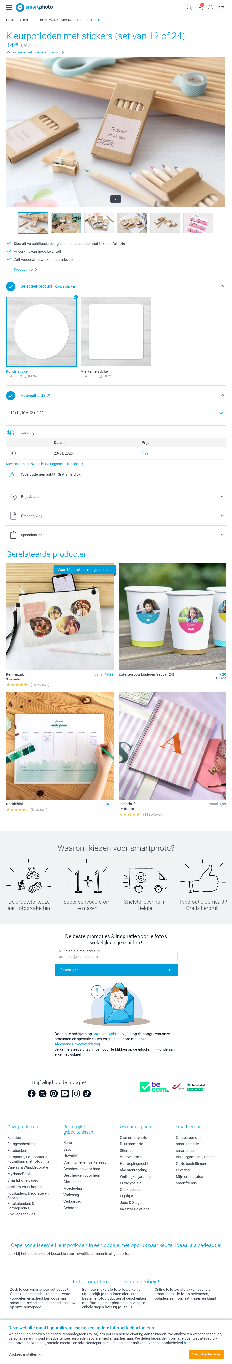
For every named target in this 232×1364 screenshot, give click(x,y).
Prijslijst (126, 1196)
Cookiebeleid (130, 1189)
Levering (183, 1170)
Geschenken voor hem (81, 1175)
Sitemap (126, 1150)
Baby (67, 1149)
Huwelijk (70, 1156)
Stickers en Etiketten (24, 1187)
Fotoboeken (17, 1150)
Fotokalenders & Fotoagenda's (20, 1205)
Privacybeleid (130, 1183)
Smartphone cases (22, 1180)
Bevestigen (69, 970)
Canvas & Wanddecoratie (27, 1167)
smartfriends (186, 1183)
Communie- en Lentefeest (84, 1162)
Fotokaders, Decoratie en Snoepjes (28, 1195)
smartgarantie (187, 1144)
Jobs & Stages (131, 1203)
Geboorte (71, 1208)
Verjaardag (72, 1201)
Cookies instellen (25, 1354)
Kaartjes (14, 1137)
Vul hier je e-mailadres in (79, 951)
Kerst (67, 1143)
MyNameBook (19, 1174)
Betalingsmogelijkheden (195, 1157)
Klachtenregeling (133, 1170)
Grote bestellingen (191, 1163)
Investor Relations (135, 1209)
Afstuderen (72, 1182)
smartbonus (186, 1150)
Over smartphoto (133, 1137)
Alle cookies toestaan (206, 1354)
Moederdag (72, 1188)
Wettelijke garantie (135, 1176)
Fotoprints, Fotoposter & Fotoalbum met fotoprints (28, 1159)
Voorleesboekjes (21, 1214)
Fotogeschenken (21, 1144)
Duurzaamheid (131, 1144)
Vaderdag (71, 1195)
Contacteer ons (188, 1137)
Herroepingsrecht (134, 1163)
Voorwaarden (131, 1157)
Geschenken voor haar (81, 1169)
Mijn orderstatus (189, 1176)
